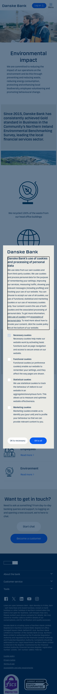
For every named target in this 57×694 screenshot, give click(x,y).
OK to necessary (17, 440)
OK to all (38, 440)
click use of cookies (17, 317)
